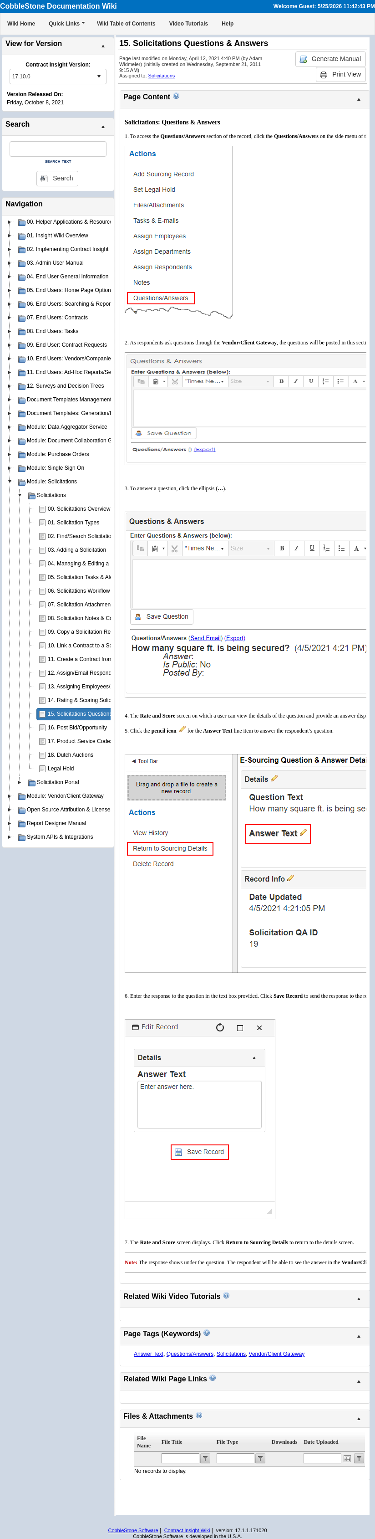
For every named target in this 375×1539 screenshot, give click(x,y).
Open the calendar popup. (347, 1458)
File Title (172, 1442)
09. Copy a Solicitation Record (84, 632)
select (98, 76)
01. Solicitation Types (73, 522)
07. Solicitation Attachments (81, 604)
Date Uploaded (321, 1442)
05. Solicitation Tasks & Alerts (83, 577)
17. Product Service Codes (80, 741)
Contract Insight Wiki (187, 1530)
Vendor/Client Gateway (277, 1354)
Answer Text (148, 1354)
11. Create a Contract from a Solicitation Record (106, 659)
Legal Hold (61, 768)
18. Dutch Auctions (70, 755)
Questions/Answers (190, 1354)
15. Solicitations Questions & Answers (93, 714)
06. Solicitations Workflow (79, 591)
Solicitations (161, 75)
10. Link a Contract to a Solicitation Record (99, 645)
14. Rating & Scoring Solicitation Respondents (103, 700)
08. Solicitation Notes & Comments (90, 618)
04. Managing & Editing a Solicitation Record (102, 563)
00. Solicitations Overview (79, 509)
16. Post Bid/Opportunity (77, 727)
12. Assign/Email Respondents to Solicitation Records (113, 673)
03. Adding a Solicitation (77, 550)
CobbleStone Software (133, 1530)
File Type (227, 1442)
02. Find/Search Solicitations (82, 536)
